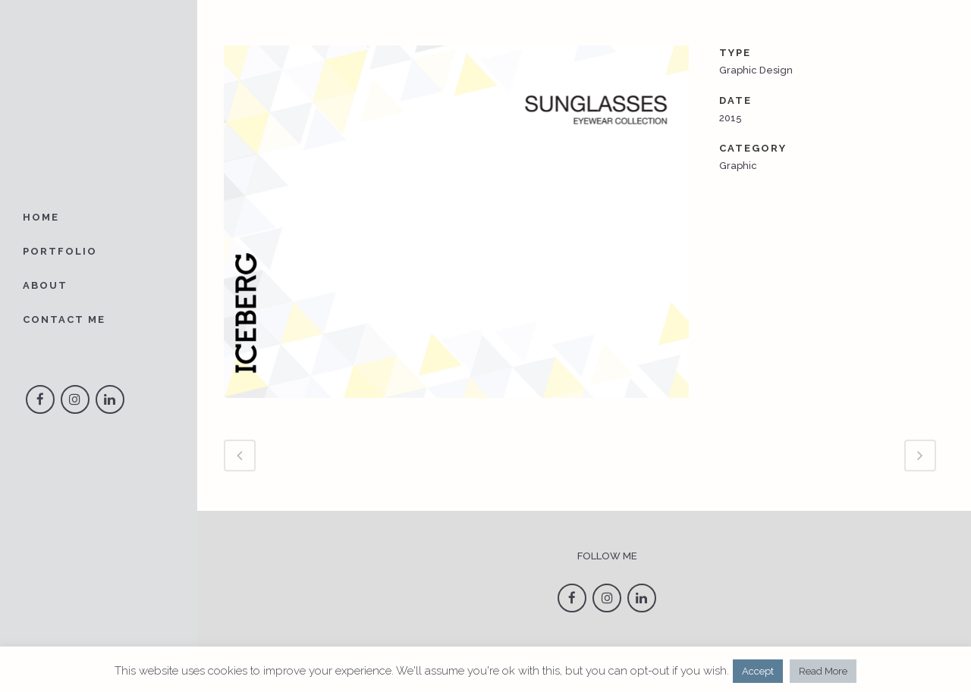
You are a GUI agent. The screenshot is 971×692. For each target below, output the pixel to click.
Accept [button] (758, 671)
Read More (823, 671)
